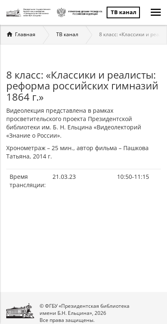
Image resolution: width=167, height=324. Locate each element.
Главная (25, 34)
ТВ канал (67, 34)
